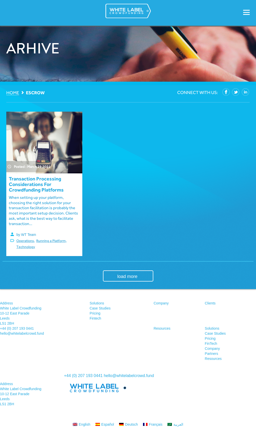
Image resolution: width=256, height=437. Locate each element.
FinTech (211, 343)
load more (127, 276)
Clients (210, 303)
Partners (211, 354)
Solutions (97, 303)
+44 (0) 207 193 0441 (17, 328)
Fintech (95, 318)
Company (161, 303)
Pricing (95, 313)
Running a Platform (51, 241)
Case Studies (100, 308)
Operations (25, 241)
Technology (25, 247)
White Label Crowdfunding (128, 11)
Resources (162, 328)
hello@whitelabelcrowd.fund (22, 333)
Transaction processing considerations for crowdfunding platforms (36, 184)
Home (12, 92)
